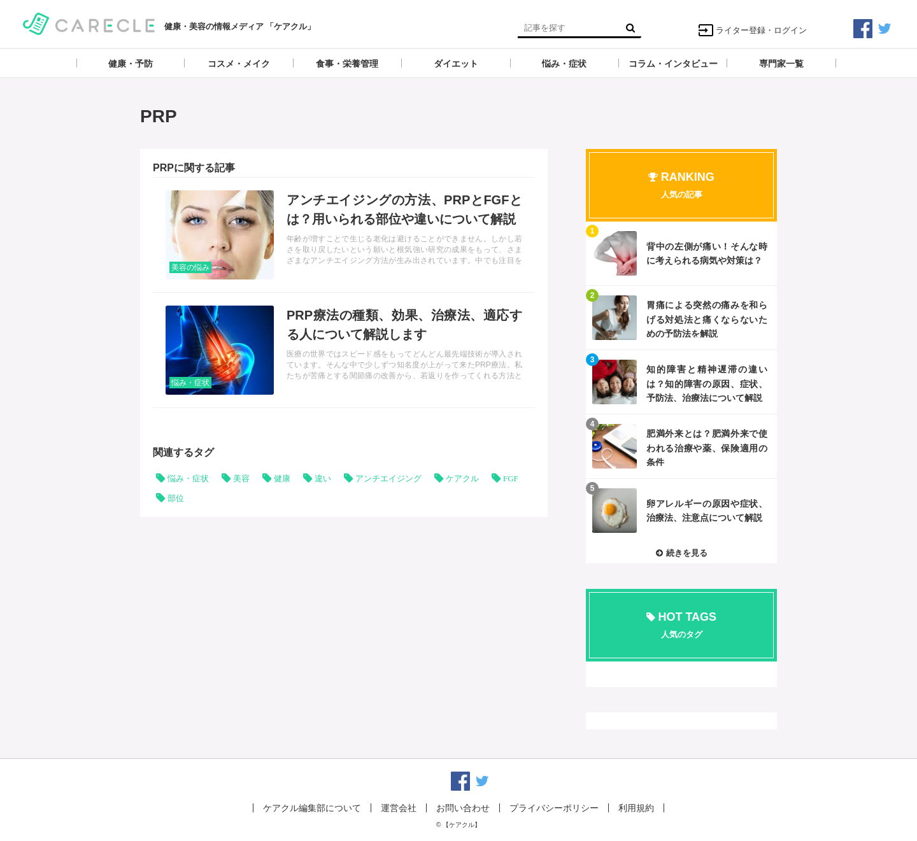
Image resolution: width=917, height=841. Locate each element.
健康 (282, 478)
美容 (241, 478)
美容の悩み (190, 267)
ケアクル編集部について (312, 807)
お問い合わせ (463, 807)
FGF (510, 478)
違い (323, 478)
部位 (175, 498)
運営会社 (398, 807)
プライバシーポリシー (554, 807)
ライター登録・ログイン (752, 30)
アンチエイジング (388, 478)
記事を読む (344, 235)
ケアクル (462, 478)
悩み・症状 (190, 382)
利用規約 (636, 807)
